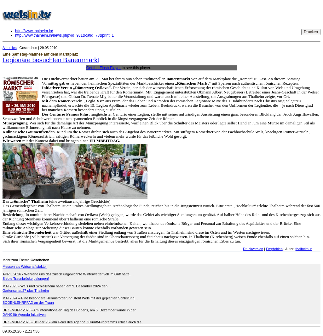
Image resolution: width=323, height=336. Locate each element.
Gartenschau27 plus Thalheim (26, 290)
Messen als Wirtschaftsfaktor (25, 266)
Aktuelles (10, 48)
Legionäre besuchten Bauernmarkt (51, 60)
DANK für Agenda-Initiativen (24, 314)
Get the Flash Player (103, 68)
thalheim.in (304, 249)
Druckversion (253, 249)
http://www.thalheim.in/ (34, 31)
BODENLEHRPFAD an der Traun (28, 302)
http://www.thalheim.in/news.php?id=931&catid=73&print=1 (64, 35)
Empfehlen (274, 249)
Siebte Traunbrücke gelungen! (26, 278)
